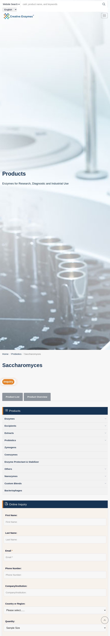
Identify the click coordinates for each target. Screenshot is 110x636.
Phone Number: (13, 568)
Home (5, 354)
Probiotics (16, 354)
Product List (12, 397)
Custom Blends (13, 483)
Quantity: (10, 621)
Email (9, 551)
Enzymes (10, 418)
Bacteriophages (13, 490)
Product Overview (37, 397)
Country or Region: (15, 604)
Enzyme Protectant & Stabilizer (22, 462)
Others (8, 469)
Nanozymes (11, 476)
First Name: (11, 515)
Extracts (9, 433)
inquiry (8, 381)
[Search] (104, 4)
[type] (11, 4)
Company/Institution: (16, 586)
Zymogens (10, 447)
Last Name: (11, 533)
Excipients (10, 426)
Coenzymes (11, 454)
